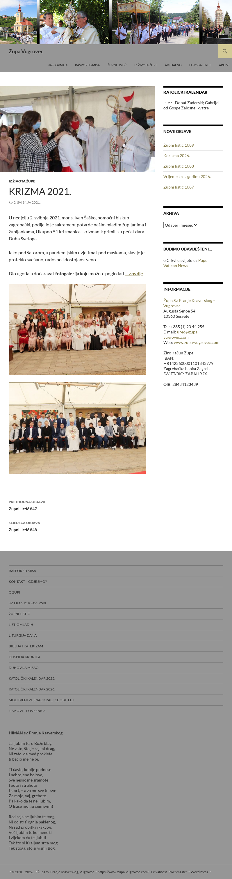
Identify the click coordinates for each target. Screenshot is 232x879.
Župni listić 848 (77, 525)
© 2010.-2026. (23, 872)
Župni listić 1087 (178, 186)
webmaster (178, 872)
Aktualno (173, 65)
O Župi (14, 592)
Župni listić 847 (77, 504)
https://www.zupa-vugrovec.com (123, 872)
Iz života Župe (145, 65)
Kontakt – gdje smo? (28, 581)
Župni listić (117, 65)
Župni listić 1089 (178, 145)
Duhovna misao (24, 667)
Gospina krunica (24, 657)
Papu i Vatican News (186, 263)
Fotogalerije (200, 65)
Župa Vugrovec (26, 51)
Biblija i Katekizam (26, 646)
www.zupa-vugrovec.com (196, 342)
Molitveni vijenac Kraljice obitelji (41, 700)
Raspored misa (87, 65)
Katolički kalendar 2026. (32, 689)
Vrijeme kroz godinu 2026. (187, 176)
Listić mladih (21, 624)
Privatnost (159, 872)
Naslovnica (57, 65)
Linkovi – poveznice (27, 710)
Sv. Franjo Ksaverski (27, 603)
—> (134, 273)
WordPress (199, 872)
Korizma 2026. (176, 155)
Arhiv (223, 65)
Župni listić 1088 (178, 166)
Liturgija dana (23, 635)
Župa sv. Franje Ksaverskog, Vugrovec (66, 872)
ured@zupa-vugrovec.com (181, 334)
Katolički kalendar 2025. (32, 678)
